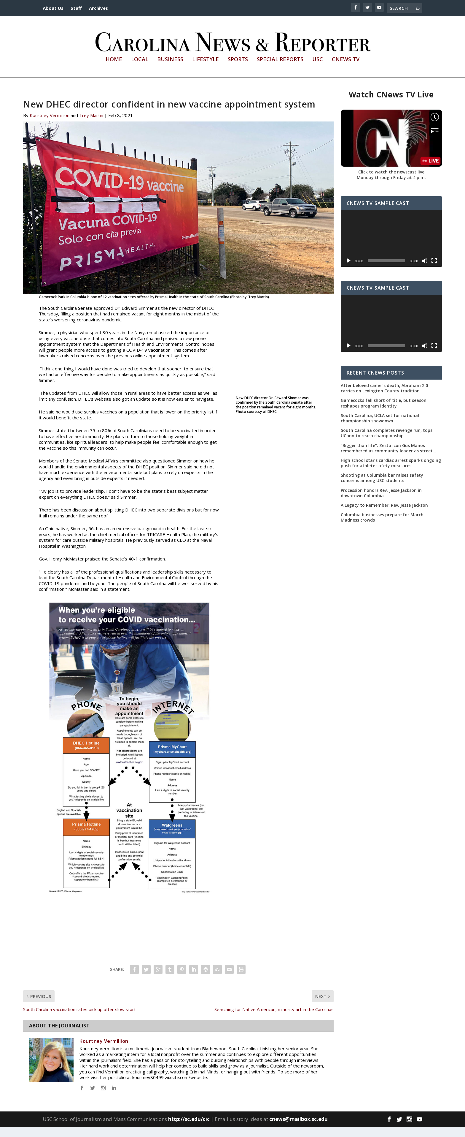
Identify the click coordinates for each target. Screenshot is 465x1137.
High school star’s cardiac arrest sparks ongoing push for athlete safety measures (391, 473)
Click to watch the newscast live (391, 181)
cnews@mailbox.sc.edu (298, 1129)
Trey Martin (91, 125)
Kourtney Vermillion (49, 125)
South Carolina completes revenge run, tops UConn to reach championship (386, 443)
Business (170, 70)
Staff (76, 8)
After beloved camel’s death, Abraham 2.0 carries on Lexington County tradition (384, 398)
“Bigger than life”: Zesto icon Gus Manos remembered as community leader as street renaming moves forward (387, 458)
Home (114, 70)
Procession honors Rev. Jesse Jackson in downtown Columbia (381, 503)
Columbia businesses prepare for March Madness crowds (382, 527)
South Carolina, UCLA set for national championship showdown (380, 428)
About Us (53, 8)
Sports (238, 70)
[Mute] (425, 271)
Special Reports (280, 70)
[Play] (348, 271)
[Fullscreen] (434, 271)
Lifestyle (205, 70)
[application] (391, 248)
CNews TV (345, 70)
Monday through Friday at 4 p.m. (391, 187)
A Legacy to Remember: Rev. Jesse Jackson (384, 515)
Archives (98, 8)
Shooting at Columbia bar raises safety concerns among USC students (382, 488)
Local (139, 70)
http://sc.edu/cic (189, 1129)
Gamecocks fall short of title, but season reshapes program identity (383, 413)
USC (317, 70)
